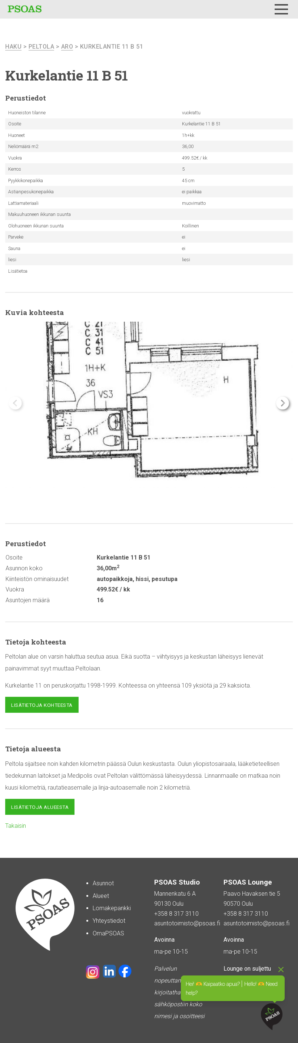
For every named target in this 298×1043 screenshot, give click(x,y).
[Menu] (281, 9)
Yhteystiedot (109, 920)
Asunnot (103, 883)
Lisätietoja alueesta (40, 807)
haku (13, 46)
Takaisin (15, 825)
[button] (282, 403)
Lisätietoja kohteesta (42, 705)
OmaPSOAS (108, 933)
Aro (67, 46)
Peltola (41, 46)
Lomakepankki (112, 908)
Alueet (101, 895)
